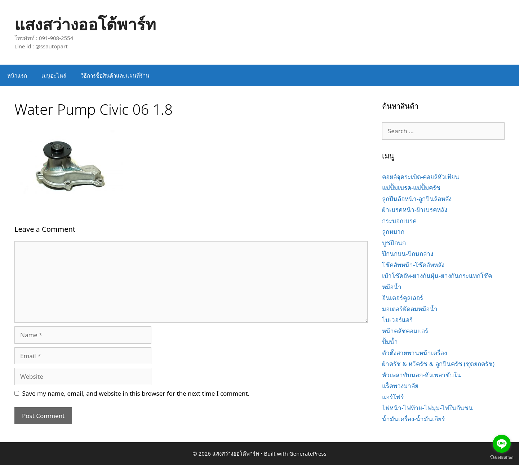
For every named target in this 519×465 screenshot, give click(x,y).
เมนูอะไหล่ (53, 75)
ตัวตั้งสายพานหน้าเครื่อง (414, 353)
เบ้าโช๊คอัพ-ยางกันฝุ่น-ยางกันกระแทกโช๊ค (437, 275)
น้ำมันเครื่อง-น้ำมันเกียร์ (413, 419)
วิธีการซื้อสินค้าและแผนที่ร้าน (115, 75)
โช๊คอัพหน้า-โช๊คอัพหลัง (413, 265)
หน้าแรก (17, 75)
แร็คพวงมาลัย (400, 386)
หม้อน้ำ (392, 287)
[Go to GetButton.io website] (501, 457)
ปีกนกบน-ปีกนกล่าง (407, 253)
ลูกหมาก (393, 231)
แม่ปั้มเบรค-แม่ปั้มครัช (411, 187)
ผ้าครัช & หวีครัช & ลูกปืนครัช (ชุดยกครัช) (438, 364)
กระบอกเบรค (399, 221)
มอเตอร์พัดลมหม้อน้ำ (410, 309)
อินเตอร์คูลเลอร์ (402, 298)
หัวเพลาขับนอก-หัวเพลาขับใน (421, 375)
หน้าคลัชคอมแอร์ (405, 331)
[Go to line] (502, 444)
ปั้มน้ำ (390, 342)
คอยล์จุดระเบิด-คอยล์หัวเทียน (420, 177)
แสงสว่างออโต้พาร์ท (85, 24)
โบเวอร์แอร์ (397, 320)
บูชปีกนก (394, 243)
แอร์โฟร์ (393, 397)
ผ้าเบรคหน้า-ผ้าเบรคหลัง (414, 209)
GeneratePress (308, 453)
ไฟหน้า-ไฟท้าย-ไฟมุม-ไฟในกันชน (427, 408)
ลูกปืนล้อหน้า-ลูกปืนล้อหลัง (417, 199)
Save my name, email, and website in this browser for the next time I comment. (135, 393)
